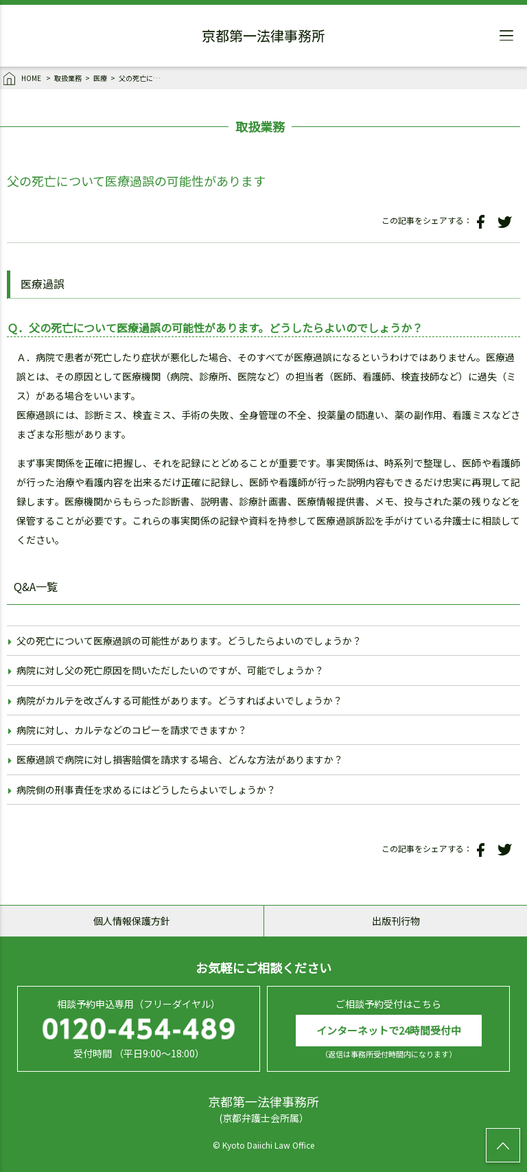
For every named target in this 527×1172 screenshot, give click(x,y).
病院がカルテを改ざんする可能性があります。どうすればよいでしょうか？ (179, 700)
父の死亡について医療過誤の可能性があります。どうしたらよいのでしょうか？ (189, 640)
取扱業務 (68, 78)
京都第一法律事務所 (263, 38)
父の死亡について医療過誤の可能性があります (143, 78)
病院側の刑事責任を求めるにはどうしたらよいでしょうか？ (146, 789)
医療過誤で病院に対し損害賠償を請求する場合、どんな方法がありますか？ (179, 759)
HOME (23, 79)
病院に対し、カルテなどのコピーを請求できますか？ (131, 730)
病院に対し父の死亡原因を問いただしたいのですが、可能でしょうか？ (170, 670)
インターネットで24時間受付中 (388, 1030)
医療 (100, 78)
